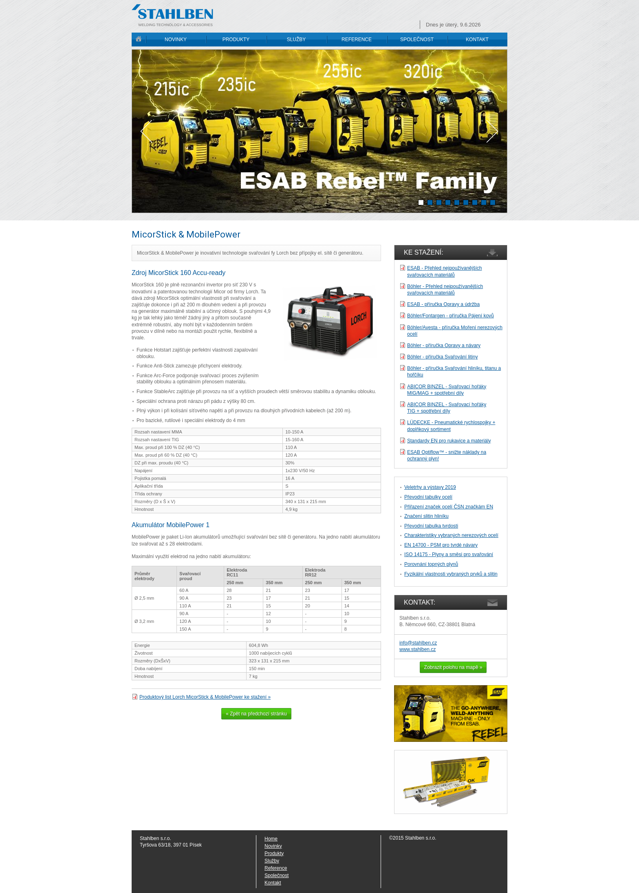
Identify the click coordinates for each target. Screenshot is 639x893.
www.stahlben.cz (417, 649)
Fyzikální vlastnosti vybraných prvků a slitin (451, 574)
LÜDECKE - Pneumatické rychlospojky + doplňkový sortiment (451, 426)
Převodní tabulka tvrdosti (431, 526)
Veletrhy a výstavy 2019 (430, 487)
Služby (271, 861)
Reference (275, 868)
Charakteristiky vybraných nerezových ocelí (451, 535)
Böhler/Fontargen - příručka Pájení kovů (450, 316)
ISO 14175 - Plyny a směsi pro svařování (448, 554)
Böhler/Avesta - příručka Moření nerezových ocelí (454, 331)
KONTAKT (477, 39)
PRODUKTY (236, 39)
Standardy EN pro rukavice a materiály (449, 441)
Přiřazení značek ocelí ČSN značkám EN (448, 507)
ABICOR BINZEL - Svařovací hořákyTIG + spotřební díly (446, 408)
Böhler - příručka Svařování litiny (442, 357)
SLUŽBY (296, 39)
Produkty (274, 853)
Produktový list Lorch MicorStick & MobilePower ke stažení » (205, 697)
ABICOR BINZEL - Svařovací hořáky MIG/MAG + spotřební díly (446, 390)
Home (271, 839)
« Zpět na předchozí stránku (256, 714)
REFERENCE (357, 39)
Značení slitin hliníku (426, 516)
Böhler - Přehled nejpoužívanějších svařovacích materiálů (445, 290)
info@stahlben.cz (418, 643)
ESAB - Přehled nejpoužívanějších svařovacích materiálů (444, 271)
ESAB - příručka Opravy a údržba (443, 304)
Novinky (273, 846)
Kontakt (272, 883)
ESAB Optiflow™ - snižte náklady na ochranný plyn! (446, 455)
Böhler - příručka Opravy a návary (443, 345)
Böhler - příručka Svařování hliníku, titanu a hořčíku (454, 371)
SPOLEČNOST (417, 39)
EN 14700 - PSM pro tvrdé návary (441, 545)
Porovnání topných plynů (431, 564)
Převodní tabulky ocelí (428, 497)
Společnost (276, 875)
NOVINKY (176, 39)
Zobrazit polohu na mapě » (453, 667)
